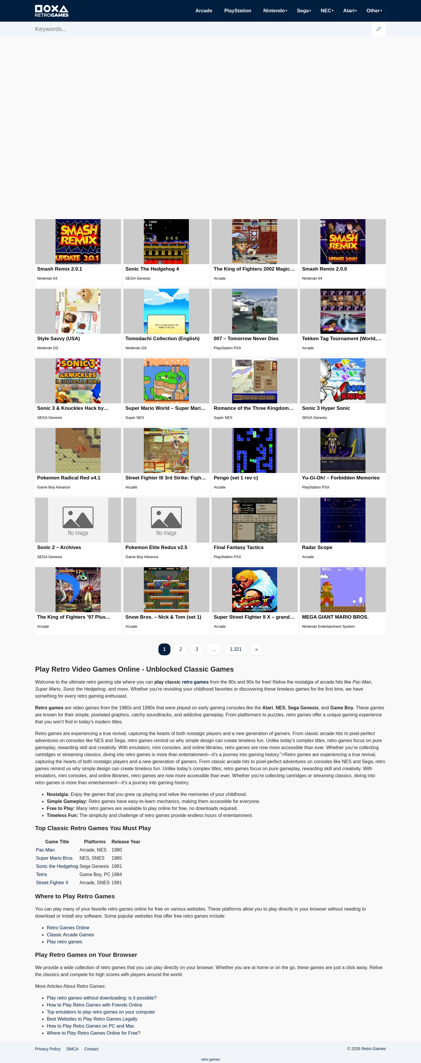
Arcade (203, 10)
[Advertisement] (210, 127)
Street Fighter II (52, 882)
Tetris (41, 874)
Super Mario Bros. (55, 858)
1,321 (236, 649)
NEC (326, 10)
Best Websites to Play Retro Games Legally (92, 1018)
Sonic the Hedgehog (57, 866)
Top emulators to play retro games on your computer (101, 1011)
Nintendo (274, 10)
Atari (349, 10)
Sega (303, 10)
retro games (195, 682)
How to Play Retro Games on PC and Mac (90, 1026)
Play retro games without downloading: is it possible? (101, 997)
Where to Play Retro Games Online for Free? (93, 1033)
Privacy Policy (48, 1049)
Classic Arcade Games (70, 934)
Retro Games (374, 1048)
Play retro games (64, 941)
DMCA (72, 1049)
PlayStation (237, 10)
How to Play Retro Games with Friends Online (94, 1004)
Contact (91, 1049)
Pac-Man (45, 849)
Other (373, 10)
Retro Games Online (68, 927)
